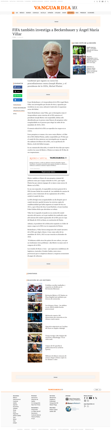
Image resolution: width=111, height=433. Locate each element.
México (22, 13)
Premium (83, 13)
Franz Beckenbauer (20, 107)
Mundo (28, 13)
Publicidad (56, 21)
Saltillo (43, 13)
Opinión (50, 13)
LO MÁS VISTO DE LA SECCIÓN (84, 43)
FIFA (15, 113)
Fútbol (14, 37)
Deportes (71, 13)
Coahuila (36, 13)
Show (64, 13)
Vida (77, 13)
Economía (91, 13)
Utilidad (57, 13)
